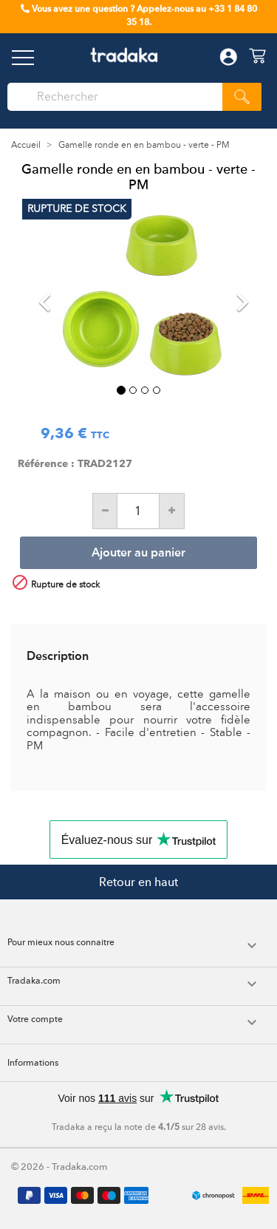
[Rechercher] (118, 97)
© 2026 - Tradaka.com (59, 1166)
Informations (32, 1063)
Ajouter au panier (138, 553)
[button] (39, 291)
